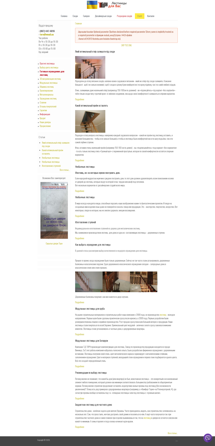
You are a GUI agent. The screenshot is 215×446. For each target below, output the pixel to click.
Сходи (75, 16)
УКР (123, 45)
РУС (126, 45)
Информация (45, 114)
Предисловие (45, 126)
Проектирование (46, 90)
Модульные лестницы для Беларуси (91, 340)
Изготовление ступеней (85, 222)
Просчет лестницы (47, 63)
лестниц (163, 314)
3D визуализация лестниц (50, 78)
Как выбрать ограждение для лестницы (93, 244)
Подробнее (79, 99)
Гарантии (43, 110)
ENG (130, 45)
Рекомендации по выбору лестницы (91, 372)
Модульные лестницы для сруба (90, 308)
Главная (78, 23)
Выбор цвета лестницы (49, 67)
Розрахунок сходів (124, 16)
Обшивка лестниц (47, 86)
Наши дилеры (45, 122)
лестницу (147, 417)
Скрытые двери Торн (54, 243)
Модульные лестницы (48, 82)
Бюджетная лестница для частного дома (93, 404)
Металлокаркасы (46, 94)
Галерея (86, 16)
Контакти (150, 16)
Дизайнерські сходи (103, 16)
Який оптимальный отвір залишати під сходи (95, 51)
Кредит (43, 118)
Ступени (43, 102)
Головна (64, 16)
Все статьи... (173, 433)
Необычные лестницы (85, 166)
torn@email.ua (47, 34)
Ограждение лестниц (48, 98)
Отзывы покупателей (48, 106)
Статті (139, 16)
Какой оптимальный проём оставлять (91, 105)
